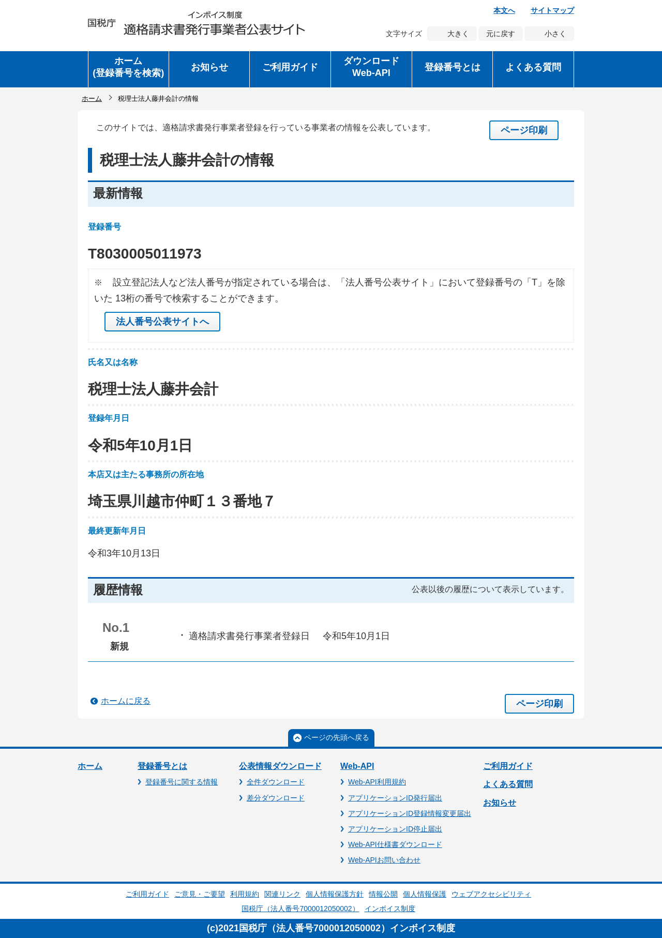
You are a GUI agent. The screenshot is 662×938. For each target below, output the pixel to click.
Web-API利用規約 (377, 782)
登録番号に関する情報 (181, 782)
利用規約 (244, 894)
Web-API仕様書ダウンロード (395, 844)
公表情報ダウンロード (280, 766)
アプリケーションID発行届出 (395, 798)
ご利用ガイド (508, 766)
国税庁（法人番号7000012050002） (300, 908)
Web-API (357, 766)
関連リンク (282, 894)
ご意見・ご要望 (199, 894)
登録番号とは (162, 766)
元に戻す (500, 33)
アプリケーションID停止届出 (395, 829)
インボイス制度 (390, 908)
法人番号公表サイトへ (162, 321)
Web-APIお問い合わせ (384, 860)
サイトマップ (552, 10)
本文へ (504, 10)
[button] (209, 69)
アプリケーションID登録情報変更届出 (409, 813)
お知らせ (499, 802)
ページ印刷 (524, 130)
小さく (555, 33)
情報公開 (383, 894)
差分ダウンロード (276, 798)
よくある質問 (508, 784)
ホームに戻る (126, 701)
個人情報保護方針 (335, 894)
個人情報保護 (424, 894)
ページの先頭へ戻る (336, 737)
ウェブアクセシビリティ (491, 894)
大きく (458, 33)
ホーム (92, 98)
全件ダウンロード (276, 782)
